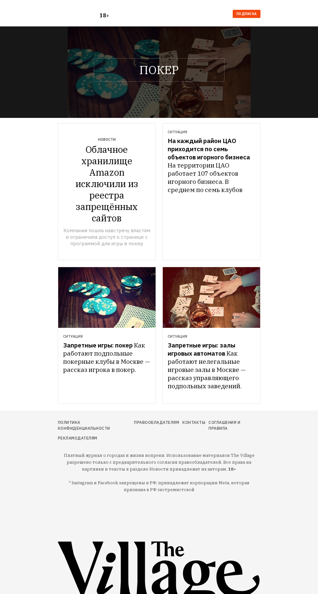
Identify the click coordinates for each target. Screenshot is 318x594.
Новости (107, 139)
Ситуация (177, 132)
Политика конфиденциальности (84, 425)
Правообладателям (156, 422)
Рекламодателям (77, 438)
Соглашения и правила (224, 425)
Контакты (193, 422)
